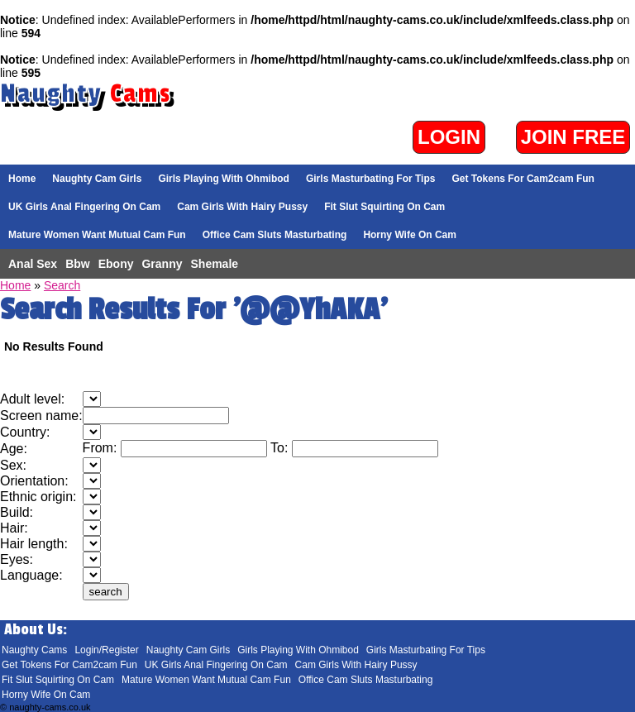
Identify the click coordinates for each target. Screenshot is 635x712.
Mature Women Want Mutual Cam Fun (97, 235)
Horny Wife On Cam (409, 235)
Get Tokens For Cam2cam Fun (522, 178)
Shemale (215, 263)
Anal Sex (32, 263)
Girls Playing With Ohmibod (223, 178)
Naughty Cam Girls (96, 178)
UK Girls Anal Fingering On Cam (84, 207)
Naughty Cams (34, 650)
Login (449, 137)
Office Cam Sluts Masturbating (275, 235)
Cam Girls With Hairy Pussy (242, 207)
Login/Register (106, 650)
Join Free (573, 137)
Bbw (77, 263)
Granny (161, 263)
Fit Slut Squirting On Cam (384, 207)
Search (62, 285)
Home (22, 178)
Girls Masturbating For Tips (370, 178)
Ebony (116, 263)
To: (281, 448)
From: (102, 448)
